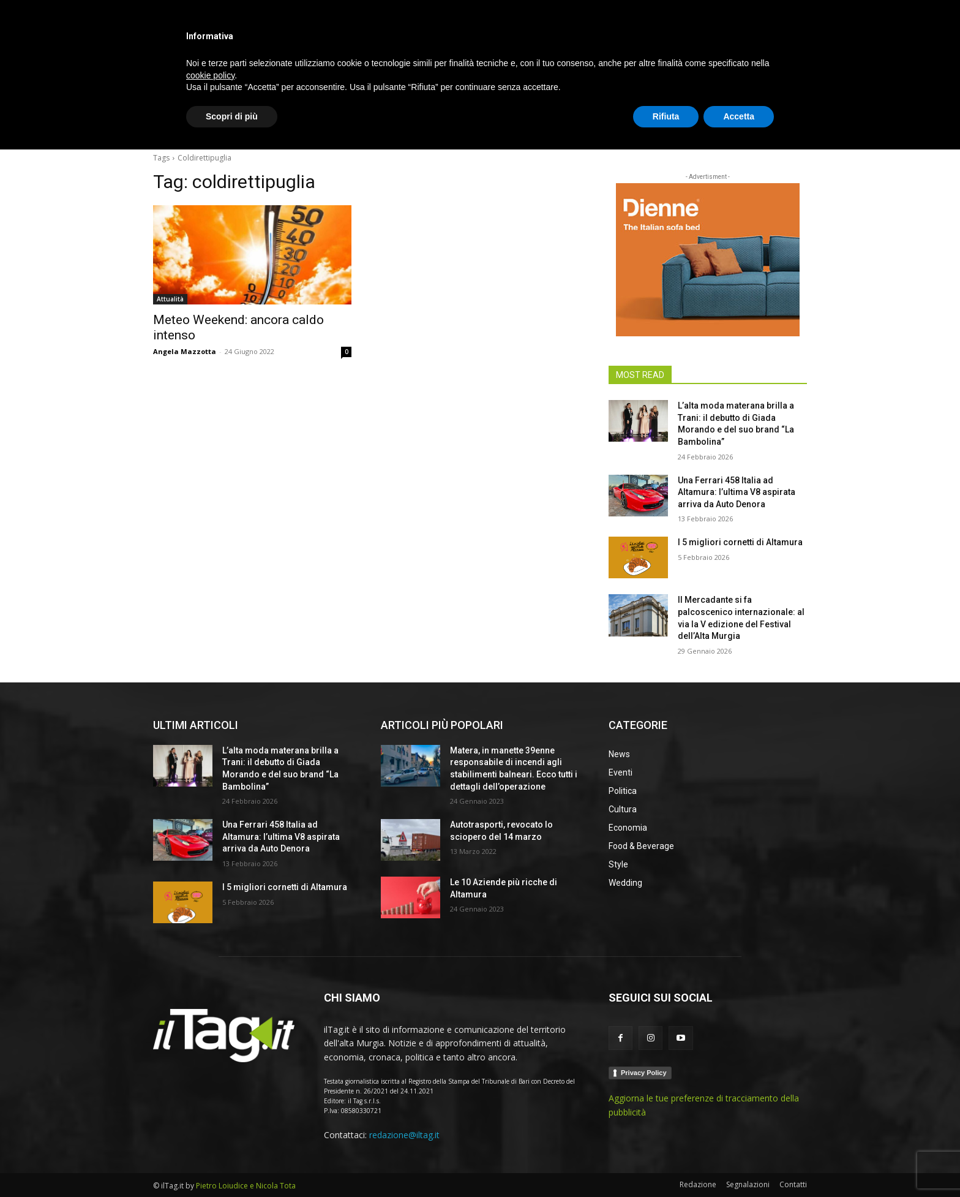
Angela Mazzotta (184, 351)
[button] (792, 125)
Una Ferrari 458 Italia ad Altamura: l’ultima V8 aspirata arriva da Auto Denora (736, 492)
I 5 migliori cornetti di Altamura (740, 542)
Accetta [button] (738, 1163)
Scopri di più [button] (232, 1163)
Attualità (170, 299)
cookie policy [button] (210, 1122)
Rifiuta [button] (666, 1163)
